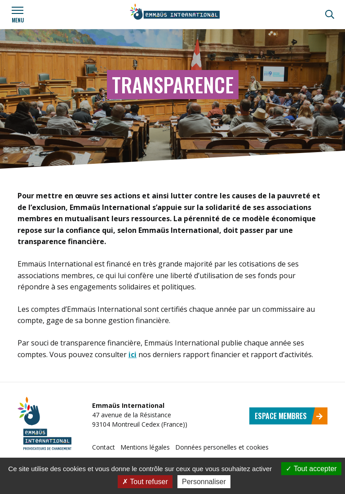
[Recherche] (329, 14)
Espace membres (289, 416)
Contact (103, 447)
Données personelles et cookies (222, 447)
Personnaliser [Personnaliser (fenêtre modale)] (204, 481)
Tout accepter (311, 468)
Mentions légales (145, 447)
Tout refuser (145, 481)
